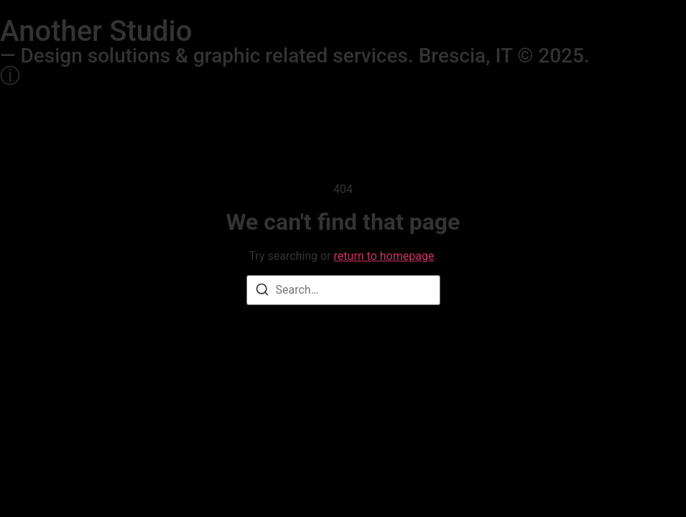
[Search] (262, 291)
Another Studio (96, 31)
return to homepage (384, 256)
